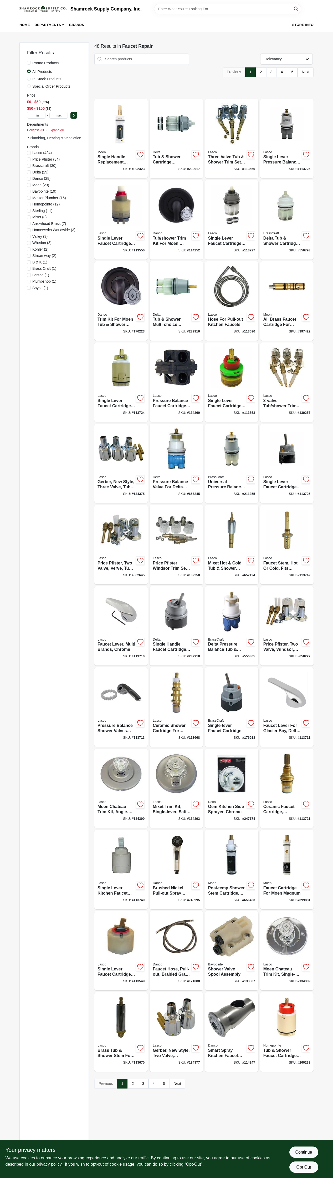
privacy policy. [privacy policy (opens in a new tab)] (50, 1164)
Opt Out (303, 1167)
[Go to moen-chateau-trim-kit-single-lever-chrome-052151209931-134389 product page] (287, 951)
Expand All (56, 130)
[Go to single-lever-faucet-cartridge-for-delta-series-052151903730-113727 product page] (231, 220)
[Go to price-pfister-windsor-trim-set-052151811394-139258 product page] (176, 544)
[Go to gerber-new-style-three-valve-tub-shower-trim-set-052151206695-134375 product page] (121, 463)
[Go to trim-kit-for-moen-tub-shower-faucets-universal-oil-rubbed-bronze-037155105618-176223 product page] (121, 301)
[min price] (36, 115)
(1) (39, 262)
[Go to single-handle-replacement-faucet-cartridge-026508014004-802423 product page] (121, 138)
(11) (42, 211)
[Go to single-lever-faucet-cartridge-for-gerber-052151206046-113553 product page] (231, 382)
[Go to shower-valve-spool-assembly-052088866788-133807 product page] (231, 951)
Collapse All (35, 130)
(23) (40, 185)
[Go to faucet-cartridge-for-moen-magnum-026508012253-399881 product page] (287, 869)
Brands (76, 25)
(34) (46, 159)
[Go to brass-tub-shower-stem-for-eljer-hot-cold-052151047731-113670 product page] (121, 1032)
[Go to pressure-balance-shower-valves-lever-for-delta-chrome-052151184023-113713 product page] (121, 707)
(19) (44, 191)
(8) (39, 217)
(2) (40, 249)
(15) (49, 198)
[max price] (58, 115)
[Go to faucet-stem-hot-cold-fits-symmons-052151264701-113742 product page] (287, 544)
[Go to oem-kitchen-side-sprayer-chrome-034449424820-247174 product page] (231, 788)
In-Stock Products (47, 79)
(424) (42, 153)
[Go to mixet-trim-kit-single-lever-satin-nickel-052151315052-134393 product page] (176, 788)
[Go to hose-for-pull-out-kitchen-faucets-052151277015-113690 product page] (231, 301)
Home (24, 25)
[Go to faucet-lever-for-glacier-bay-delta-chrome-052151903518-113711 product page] (287, 707)
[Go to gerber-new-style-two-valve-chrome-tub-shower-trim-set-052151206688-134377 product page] (176, 1032)
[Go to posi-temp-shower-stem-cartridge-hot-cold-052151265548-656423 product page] (231, 869)
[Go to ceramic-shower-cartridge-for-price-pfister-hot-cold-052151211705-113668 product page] (176, 707)
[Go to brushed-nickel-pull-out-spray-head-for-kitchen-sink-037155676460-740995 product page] (176, 869)
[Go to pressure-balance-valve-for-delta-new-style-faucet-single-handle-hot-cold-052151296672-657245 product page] (176, 463)
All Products (42, 71)
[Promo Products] (29, 63)
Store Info (303, 25)
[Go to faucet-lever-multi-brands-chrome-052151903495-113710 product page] (121, 626)
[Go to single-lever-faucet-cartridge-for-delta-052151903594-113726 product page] (287, 463)
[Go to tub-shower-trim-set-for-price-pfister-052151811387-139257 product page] (287, 382)
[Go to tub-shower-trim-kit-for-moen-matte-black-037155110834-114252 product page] (176, 220)
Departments (48, 25)
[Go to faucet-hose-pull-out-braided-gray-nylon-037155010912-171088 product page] (176, 951)
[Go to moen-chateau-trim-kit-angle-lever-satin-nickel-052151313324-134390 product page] (121, 788)
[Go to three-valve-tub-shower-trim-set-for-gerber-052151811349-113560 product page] (231, 138)
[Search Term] (227, 9)
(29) (40, 172)
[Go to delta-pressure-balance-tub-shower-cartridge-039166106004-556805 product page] (231, 626)
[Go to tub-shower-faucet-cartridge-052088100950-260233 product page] (287, 1032)
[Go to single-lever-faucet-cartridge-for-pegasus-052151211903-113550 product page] (121, 220)
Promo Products (45, 63)
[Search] (296, 8)
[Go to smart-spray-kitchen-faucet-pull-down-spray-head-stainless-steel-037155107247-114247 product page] (231, 1032)
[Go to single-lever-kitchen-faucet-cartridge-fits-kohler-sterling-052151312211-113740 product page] (121, 869)
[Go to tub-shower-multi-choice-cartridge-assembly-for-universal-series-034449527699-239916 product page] (176, 301)
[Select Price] (73, 115)
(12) (46, 204)
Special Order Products (51, 86)
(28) (41, 178)
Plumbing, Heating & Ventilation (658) (60, 138)
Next (305, 72)
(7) (49, 223)
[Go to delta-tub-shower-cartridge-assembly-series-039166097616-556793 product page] (287, 220)
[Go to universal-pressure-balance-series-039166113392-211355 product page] (231, 463)
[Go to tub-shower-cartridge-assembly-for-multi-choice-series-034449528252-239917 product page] (176, 138)
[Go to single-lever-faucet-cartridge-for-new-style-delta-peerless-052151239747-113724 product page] (121, 382)
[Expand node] (28, 138)
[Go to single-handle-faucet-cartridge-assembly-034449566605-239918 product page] (176, 626)
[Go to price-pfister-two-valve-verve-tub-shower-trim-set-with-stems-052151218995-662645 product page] (121, 544)
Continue (303, 1152)
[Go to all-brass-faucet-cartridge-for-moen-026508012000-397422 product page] (287, 301)
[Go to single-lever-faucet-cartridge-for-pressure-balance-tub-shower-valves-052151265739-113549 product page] (121, 951)
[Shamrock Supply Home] (43, 9)
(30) (44, 165)
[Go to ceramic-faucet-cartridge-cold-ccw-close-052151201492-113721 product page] (287, 788)
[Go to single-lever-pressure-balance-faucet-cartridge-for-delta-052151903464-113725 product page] (287, 138)
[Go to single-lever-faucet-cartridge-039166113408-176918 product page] (231, 707)
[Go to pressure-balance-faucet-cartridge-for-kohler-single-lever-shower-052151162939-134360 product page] (176, 382)
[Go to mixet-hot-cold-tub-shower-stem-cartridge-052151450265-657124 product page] (231, 544)
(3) (53, 230)
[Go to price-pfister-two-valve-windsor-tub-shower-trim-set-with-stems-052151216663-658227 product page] (287, 626)
